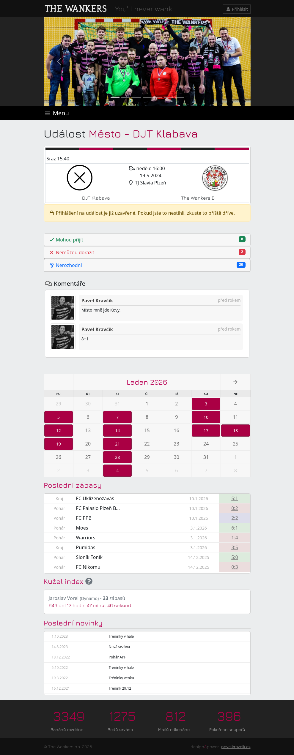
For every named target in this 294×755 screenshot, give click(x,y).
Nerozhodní (147, 265)
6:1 (234, 528)
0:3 (234, 567)
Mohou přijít (147, 239)
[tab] (147, 240)
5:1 (234, 498)
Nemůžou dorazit (147, 252)
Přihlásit (237, 9)
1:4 (234, 537)
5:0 (234, 557)
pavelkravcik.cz (236, 746)
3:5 (234, 547)
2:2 (234, 518)
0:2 (234, 508)
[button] (59, 61)
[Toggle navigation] (56, 113)
